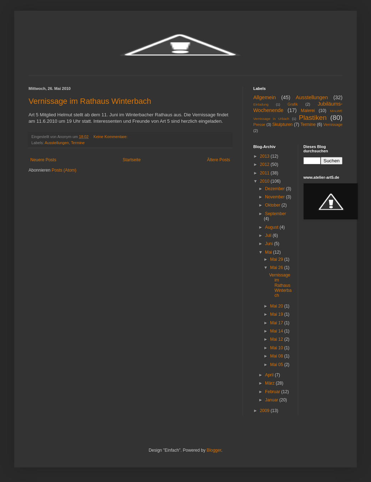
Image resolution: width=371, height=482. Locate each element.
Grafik (293, 104)
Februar (273, 391)
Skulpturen (282, 124)
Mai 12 (277, 339)
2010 (265, 181)
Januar (272, 399)
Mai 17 (277, 322)
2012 (265, 164)
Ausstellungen (57, 143)
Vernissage (333, 124)
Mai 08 (277, 356)
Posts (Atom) (64, 170)
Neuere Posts (43, 159)
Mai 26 (277, 267)
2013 (265, 156)
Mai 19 (277, 314)
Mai (269, 252)
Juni (269, 243)
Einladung (261, 104)
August (272, 227)
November (275, 196)
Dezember (275, 188)
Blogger (214, 450)
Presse (259, 124)
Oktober (273, 205)
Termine (78, 143)
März (270, 383)
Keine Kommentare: (110, 137)
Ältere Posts (218, 159)
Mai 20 (277, 306)
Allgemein (264, 97)
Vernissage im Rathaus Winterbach (90, 101)
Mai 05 (277, 364)
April (270, 374)
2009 (265, 410)
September (275, 213)
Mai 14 (277, 331)
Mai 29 (277, 259)
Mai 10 (277, 347)
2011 (265, 173)
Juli (269, 235)
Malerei (308, 110)
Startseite (132, 159)
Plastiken (313, 117)
